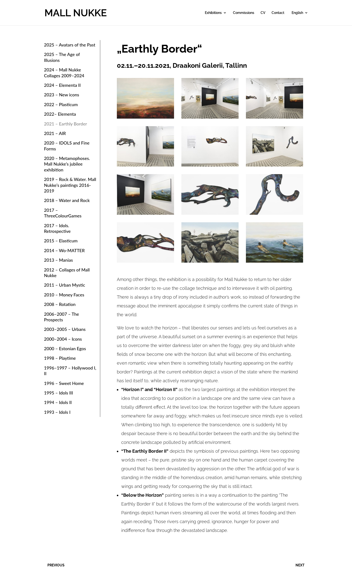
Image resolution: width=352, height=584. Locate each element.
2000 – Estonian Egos (65, 348)
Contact (278, 13)
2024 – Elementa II (62, 85)
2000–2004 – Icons (63, 339)
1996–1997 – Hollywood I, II (70, 370)
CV (263, 13)
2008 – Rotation (60, 304)
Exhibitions (213, 13)
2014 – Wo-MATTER (64, 250)
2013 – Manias (58, 260)
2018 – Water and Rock (67, 200)
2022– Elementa (60, 114)
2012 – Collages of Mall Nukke (67, 272)
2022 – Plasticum (61, 104)
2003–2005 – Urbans (65, 329)
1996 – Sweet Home (64, 383)
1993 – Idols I (57, 412)
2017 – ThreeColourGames (62, 212)
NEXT (300, 565)
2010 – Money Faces (64, 294)
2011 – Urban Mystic (64, 285)
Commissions (243, 13)
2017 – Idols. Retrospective (57, 228)
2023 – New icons (61, 94)
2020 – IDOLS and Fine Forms (66, 145)
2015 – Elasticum (61, 240)
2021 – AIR (55, 133)
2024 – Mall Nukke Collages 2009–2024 (64, 72)
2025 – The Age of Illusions (62, 57)
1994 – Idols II (58, 402)
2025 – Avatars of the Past (69, 44)
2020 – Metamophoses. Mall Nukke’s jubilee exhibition (67, 164)
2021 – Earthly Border (65, 123)
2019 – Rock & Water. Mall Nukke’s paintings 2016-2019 (70, 185)
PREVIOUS (56, 565)
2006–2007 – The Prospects (61, 316)
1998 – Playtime (60, 358)
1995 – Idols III (58, 392)
